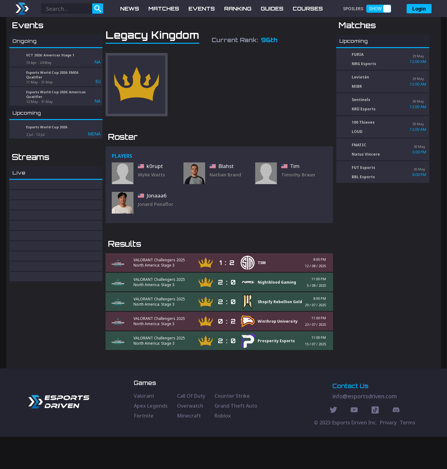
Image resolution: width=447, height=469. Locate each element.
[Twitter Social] (333, 443)
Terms (407, 454)
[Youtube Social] (354, 443)
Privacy (388, 454)
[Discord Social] (375, 443)
